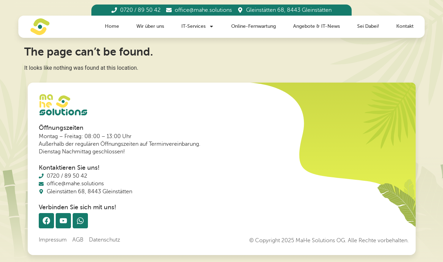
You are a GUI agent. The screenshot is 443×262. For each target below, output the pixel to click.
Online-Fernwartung (253, 26)
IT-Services (197, 27)
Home (112, 26)
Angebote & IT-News (316, 26)
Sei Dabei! (368, 26)
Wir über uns (150, 26)
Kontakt (405, 26)
